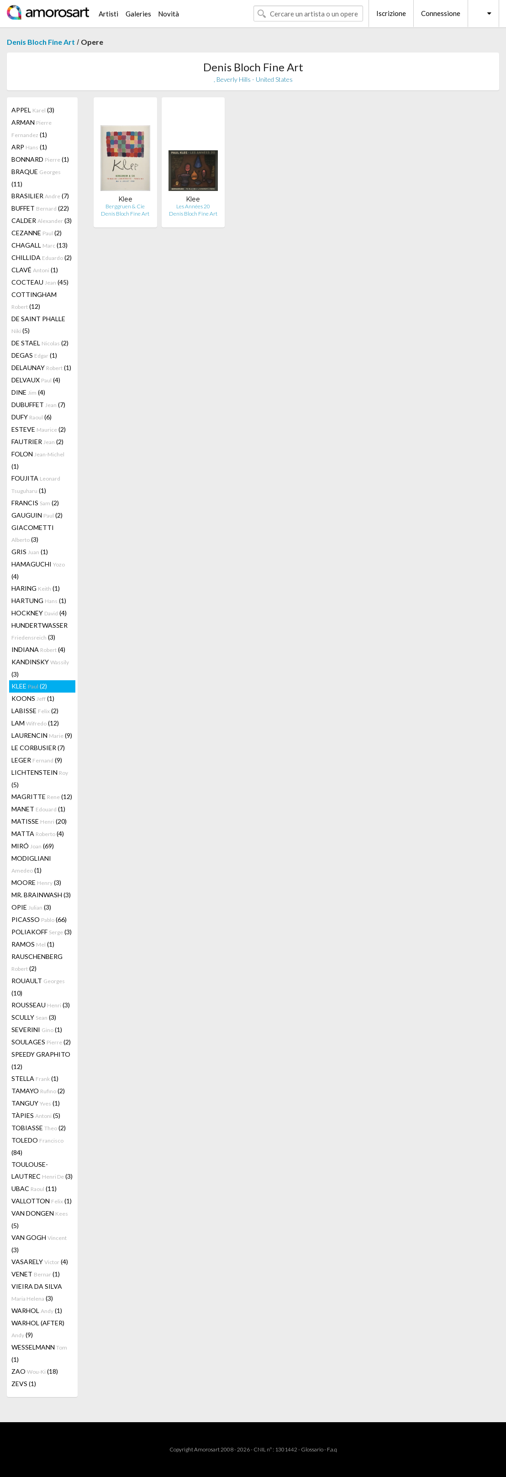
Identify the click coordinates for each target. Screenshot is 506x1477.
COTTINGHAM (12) (34, 300)
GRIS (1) (29, 552)
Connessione (440, 13)
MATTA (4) (37, 833)
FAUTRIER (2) (37, 441)
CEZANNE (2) (36, 233)
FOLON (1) (37, 460)
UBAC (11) (34, 1188)
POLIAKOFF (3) (41, 932)
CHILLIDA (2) (41, 257)
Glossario (312, 1449)
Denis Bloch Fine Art (41, 41)
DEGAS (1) (34, 355)
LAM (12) (35, 723)
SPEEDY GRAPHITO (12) (40, 1060)
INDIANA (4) (38, 649)
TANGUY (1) (35, 1103)
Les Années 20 (193, 206)
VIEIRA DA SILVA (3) (36, 1292)
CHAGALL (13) (39, 245)
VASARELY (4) (39, 1261)
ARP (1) (29, 147)
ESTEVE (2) (38, 429)
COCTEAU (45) (40, 282)
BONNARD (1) (40, 159)
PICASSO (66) (39, 919)
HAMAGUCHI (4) (38, 570)
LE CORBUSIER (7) (38, 748)
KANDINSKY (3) (40, 668)
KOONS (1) (32, 698)
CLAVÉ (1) (34, 270)
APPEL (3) (32, 110)
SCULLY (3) (33, 1017)
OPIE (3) (31, 907)
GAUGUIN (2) (37, 515)
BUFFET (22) (40, 208)
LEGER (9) (36, 760)
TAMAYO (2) (38, 1091)
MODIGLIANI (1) (31, 864)
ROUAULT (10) (38, 987)
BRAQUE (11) (36, 178)
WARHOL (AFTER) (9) (37, 1329)
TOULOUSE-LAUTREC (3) (42, 1170)
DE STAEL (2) (40, 343)
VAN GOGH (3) (39, 1243)
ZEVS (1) (23, 1383)
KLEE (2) (29, 686)
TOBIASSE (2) (38, 1128)
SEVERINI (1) (36, 1029)
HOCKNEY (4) (39, 613)
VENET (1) (35, 1274)
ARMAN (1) (31, 128)
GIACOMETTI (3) (32, 533)
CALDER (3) (41, 220)
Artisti (108, 14)
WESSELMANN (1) (39, 1353)
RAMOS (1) (32, 944)
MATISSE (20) (39, 821)
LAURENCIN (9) (41, 735)
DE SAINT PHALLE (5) (38, 324)
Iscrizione (391, 13)
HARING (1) (35, 588)
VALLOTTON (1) (41, 1201)
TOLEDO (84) (37, 1146)
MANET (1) (38, 809)
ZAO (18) (34, 1371)
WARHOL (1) (36, 1310)
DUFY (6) (31, 417)
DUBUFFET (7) (38, 404)
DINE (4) (28, 392)
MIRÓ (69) (32, 846)
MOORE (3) (36, 882)
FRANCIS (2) (35, 503)
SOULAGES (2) (41, 1042)
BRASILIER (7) (40, 196)
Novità (168, 14)
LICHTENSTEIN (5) (39, 778)
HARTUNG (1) (38, 600)
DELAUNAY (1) (41, 367)
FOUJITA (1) (35, 484)
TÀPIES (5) (35, 1115)
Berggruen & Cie (125, 206)
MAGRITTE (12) (41, 796)
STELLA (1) (34, 1078)
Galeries (138, 14)
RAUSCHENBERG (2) (37, 962)
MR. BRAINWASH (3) (41, 895)
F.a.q (332, 1449)
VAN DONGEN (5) (39, 1219)
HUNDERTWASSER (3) (39, 631)
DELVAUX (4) (35, 380)
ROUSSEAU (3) (40, 1005)
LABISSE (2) (34, 711)
